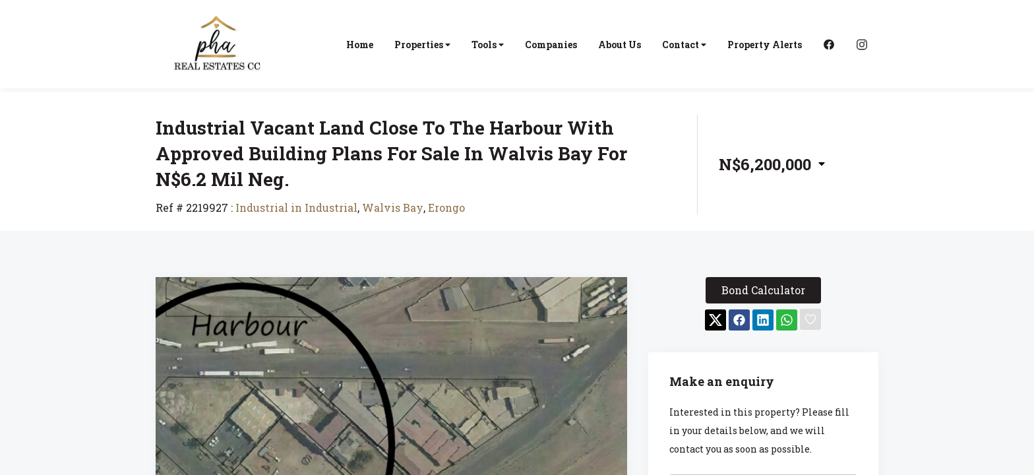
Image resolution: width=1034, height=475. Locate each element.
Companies (551, 44)
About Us (619, 44)
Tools (487, 44)
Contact (684, 44)
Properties (422, 44)
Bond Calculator (763, 290)
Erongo (446, 207)
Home (359, 44)
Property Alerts (764, 44)
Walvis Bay (392, 207)
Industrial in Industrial (296, 207)
